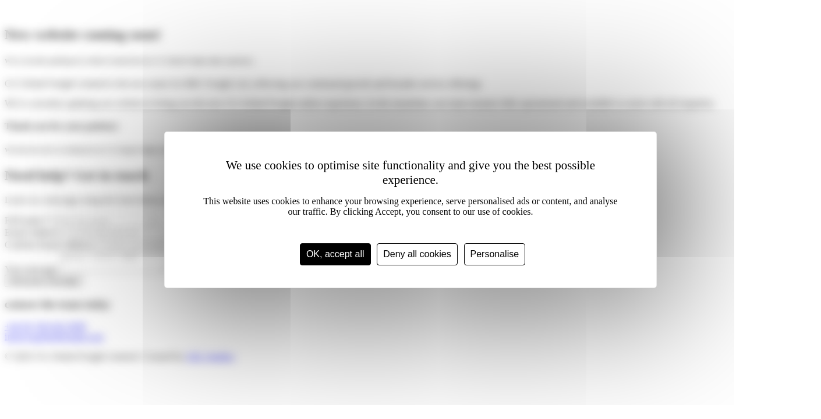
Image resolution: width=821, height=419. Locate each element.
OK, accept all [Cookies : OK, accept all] (335, 254)
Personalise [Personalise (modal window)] (494, 254)
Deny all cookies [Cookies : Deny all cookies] (417, 254)
